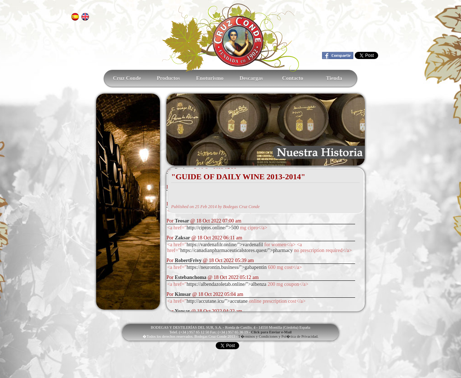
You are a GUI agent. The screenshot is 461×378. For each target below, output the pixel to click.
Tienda (334, 78)
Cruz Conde (127, 78)
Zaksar (182, 237)
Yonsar (182, 311)
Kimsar (183, 294)
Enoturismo (210, 78)
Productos (168, 78)
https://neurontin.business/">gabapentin (227, 267)
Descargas (251, 78)
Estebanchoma (190, 277)
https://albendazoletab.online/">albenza (227, 284)
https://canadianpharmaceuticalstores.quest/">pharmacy (236, 250)
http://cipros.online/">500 (213, 227)
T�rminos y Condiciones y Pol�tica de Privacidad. (278, 336)
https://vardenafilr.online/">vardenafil (225, 244)
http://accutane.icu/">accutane (217, 301)
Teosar (182, 221)
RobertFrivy (188, 260)
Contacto (292, 78)
